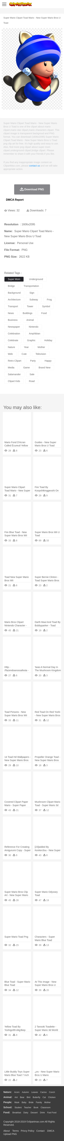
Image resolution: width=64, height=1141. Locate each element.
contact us (34, 165)
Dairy (25, 1112)
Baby (24, 1102)
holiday (48, 340)
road (32, 381)
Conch (52, 1092)
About (6, 1130)
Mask (16, 1102)
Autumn (25, 1092)
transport (13, 306)
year (26, 347)
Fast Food (51, 1112)
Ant (16, 1097)
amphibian (34, 333)
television (40, 354)
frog (49, 299)
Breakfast (16, 1112)
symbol (46, 306)
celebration (14, 333)
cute (24, 354)
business (13, 320)
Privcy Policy (27, 1130)
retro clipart (14, 360)
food (44, 313)
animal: (7, 1097)
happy (48, 360)
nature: (7, 1092)
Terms (15, 1130)
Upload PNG (10, 1134)
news (11, 313)
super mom (14, 279)
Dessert (34, 1112)
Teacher (27, 1107)
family (39, 1102)
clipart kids (14, 381)
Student (18, 1107)
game (26, 367)
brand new (44, 367)
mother (41, 347)
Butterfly (36, 1097)
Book (36, 1107)
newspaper (14, 326)
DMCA (50, 1130)
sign (32, 292)
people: (7, 1102)
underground (36, 279)
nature (11, 347)
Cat (44, 1097)
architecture (14, 299)
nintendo (33, 326)
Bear (22, 1097)
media (11, 367)
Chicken (51, 1097)
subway (34, 299)
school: (7, 1107)
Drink (42, 1112)
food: (6, 1112)
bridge (11, 286)
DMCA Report (15, 199)
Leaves (34, 1092)
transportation (31, 286)
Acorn (16, 1092)
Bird (28, 1097)
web (10, 354)
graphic (31, 340)
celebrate (13, 340)
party (33, 360)
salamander (14, 374)
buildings (27, 313)
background (14, 292)
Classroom (45, 1107)
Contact (40, 1130)
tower (30, 306)
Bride (31, 1102)
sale (32, 374)
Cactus (43, 1092)
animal (30, 320)
